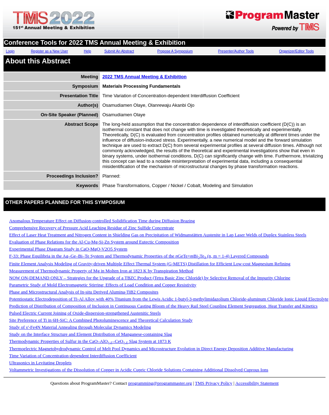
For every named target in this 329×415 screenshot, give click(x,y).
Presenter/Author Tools (236, 51)
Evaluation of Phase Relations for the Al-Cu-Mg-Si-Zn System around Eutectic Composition (94, 241)
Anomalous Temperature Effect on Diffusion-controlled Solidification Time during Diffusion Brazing (102, 220)
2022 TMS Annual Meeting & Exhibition (144, 76)
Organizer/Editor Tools (296, 51)
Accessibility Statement (257, 383)
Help (87, 51)
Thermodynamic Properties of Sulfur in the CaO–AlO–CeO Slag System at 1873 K (90, 341)
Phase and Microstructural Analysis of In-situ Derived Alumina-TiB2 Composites (83, 292)
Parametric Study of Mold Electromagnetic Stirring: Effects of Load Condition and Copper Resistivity (102, 284)
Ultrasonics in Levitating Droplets (40, 362)
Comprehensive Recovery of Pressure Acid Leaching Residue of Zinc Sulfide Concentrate (91, 227)
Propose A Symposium (175, 51)
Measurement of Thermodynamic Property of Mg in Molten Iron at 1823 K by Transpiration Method (101, 270)
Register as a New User (49, 51)
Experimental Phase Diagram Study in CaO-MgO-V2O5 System (68, 249)
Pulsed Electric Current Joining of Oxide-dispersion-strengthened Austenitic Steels (85, 313)
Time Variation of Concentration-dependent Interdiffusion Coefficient (73, 355)
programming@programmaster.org (160, 383)
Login (10, 51)
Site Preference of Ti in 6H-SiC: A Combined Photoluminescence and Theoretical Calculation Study (100, 320)
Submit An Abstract (119, 51)
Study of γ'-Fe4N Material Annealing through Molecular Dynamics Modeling (80, 327)
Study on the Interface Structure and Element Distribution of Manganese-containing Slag (90, 334)
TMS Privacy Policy (213, 383)
